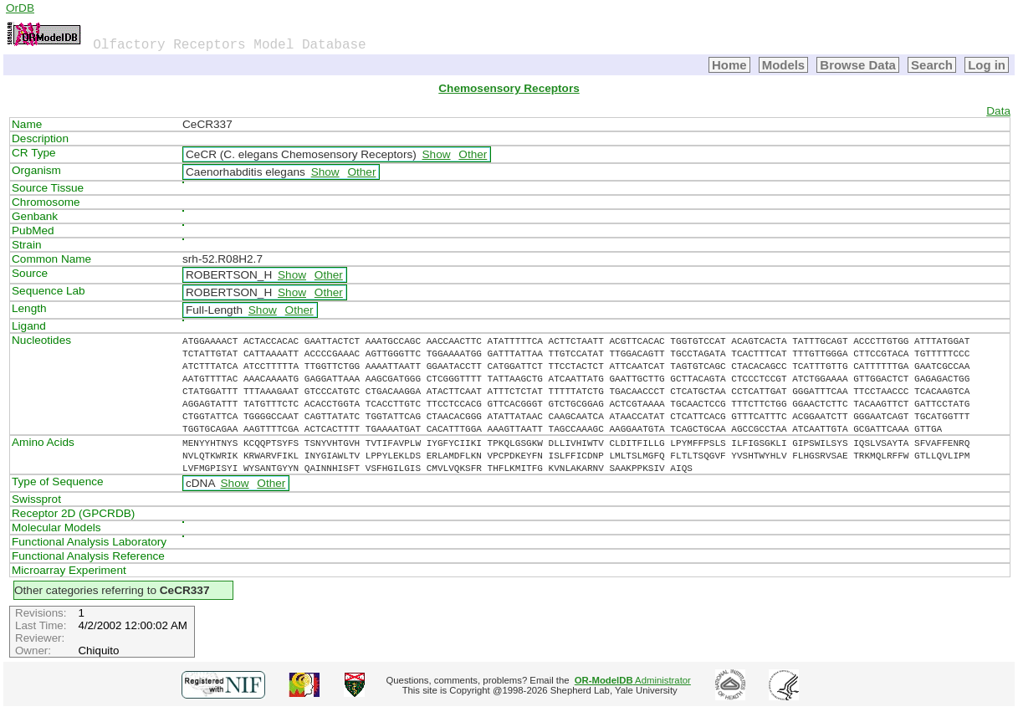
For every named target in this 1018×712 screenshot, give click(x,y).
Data (998, 111)
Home (729, 65)
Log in (986, 65)
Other (472, 154)
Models (784, 65)
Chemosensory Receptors (508, 88)
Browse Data (858, 65)
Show (436, 154)
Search (932, 65)
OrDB (20, 8)
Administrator (633, 680)
